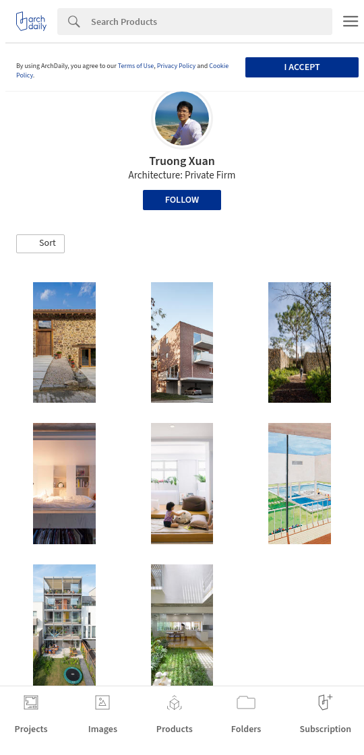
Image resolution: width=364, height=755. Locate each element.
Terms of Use (136, 66)
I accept (302, 67)
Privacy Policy (176, 66)
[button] (40, 243)
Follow (182, 200)
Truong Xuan (182, 161)
